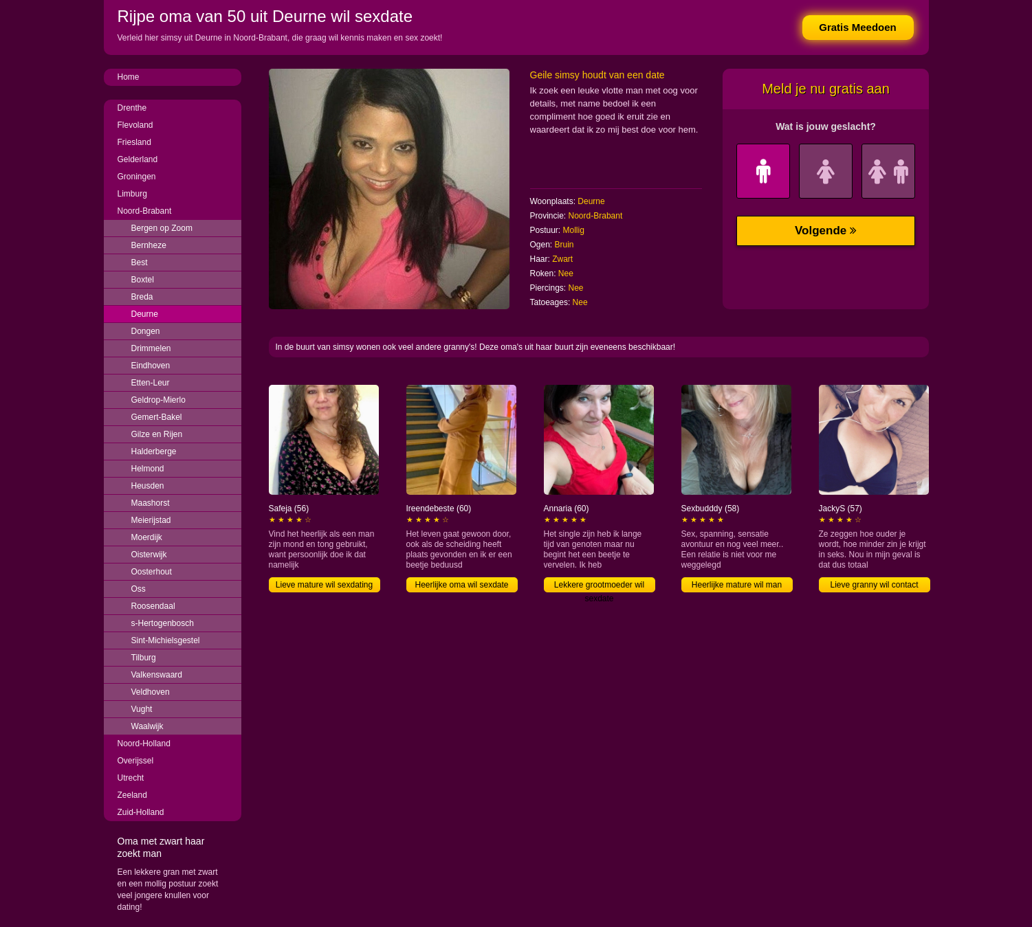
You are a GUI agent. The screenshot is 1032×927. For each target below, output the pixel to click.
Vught (142, 709)
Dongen (145, 331)
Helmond (147, 468)
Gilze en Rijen (157, 434)
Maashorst (150, 503)
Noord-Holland (144, 743)
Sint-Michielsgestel (165, 640)
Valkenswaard (156, 675)
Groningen (137, 176)
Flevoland (135, 125)
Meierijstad (151, 520)
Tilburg (143, 657)
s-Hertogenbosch (162, 623)
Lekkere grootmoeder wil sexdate (599, 586)
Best (139, 262)
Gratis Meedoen (858, 27)
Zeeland (132, 795)
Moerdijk (146, 537)
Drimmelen (151, 348)
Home (129, 77)
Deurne (144, 314)
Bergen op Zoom (162, 228)
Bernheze (148, 245)
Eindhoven (151, 365)
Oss (138, 589)
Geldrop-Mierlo (158, 400)
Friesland (134, 142)
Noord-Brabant (145, 211)
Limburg (132, 194)
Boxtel (142, 279)
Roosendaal (153, 606)
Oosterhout (151, 572)
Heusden (147, 486)
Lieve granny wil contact (874, 585)
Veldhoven (150, 692)
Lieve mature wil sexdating (324, 585)
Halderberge (154, 451)
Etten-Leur (150, 383)
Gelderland (138, 159)
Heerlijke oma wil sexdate (461, 585)
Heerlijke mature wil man (737, 585)
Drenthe (132, 108)
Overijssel (136, 761)
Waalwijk (147, 726)
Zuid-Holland (141, 812)
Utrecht (131, 778)
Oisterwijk (149, 554)
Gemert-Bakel (156, 417)
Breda (142, 297)
